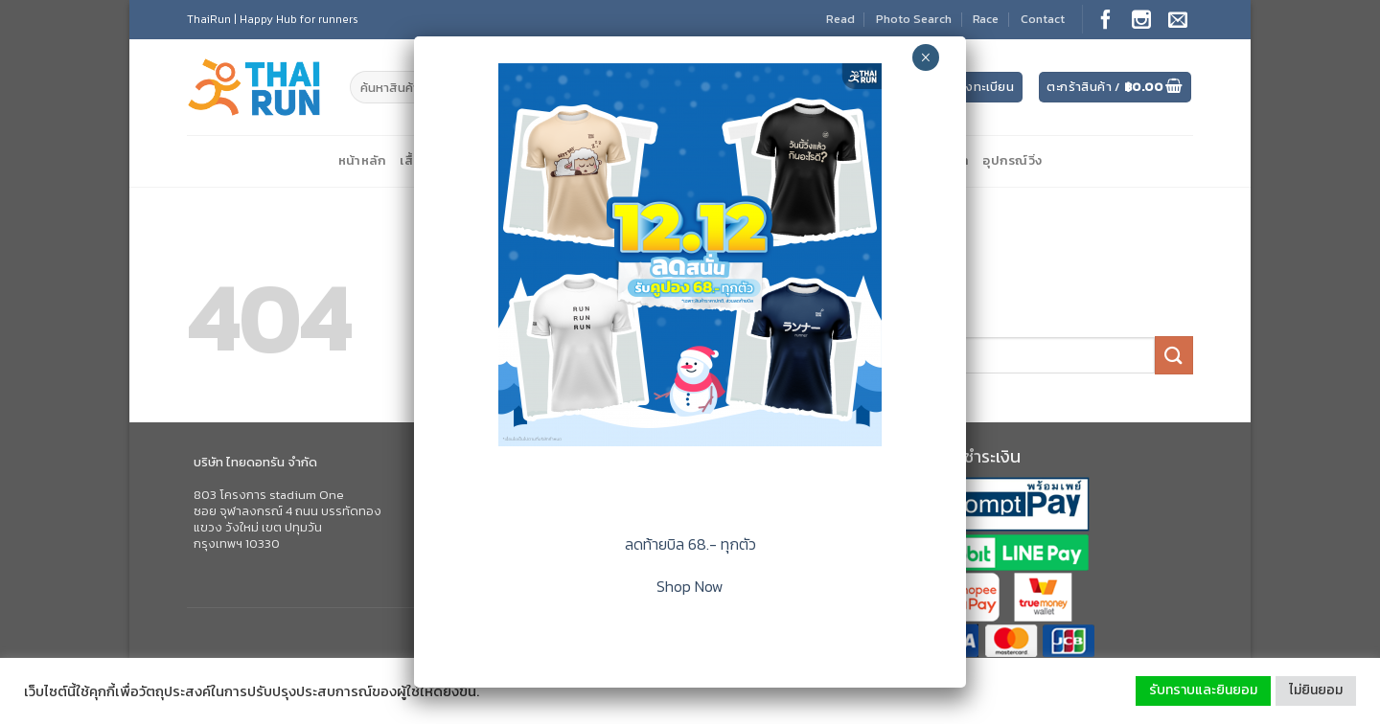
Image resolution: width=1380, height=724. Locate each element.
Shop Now (690, 586)
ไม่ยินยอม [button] (1316, 690)
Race (986, 19)
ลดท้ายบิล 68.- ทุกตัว (690, 543)
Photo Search (914, 19)
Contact (1043, 19)
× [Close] (925, 57)
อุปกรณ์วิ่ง (1012, 160)
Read (840, 19)
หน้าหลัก (362, 160)
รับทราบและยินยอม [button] (1203, 690)
